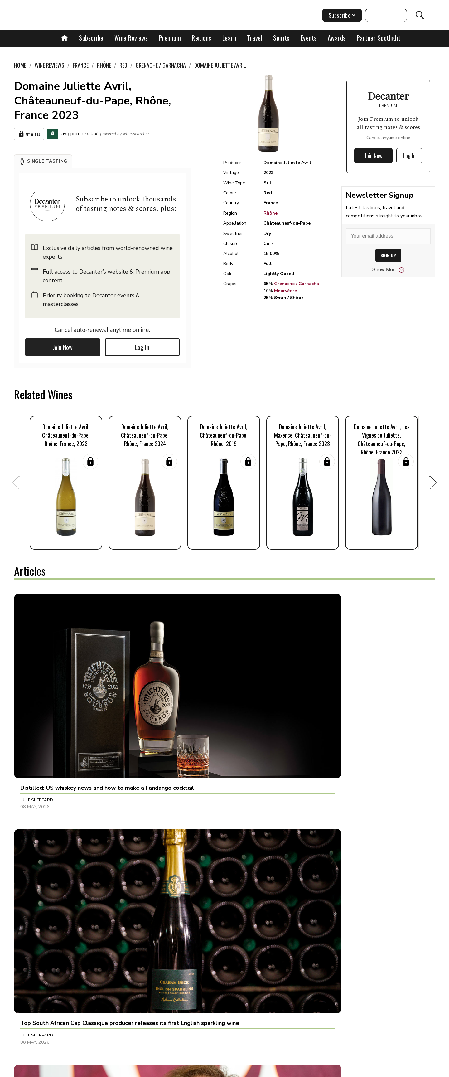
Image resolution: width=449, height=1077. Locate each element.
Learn (229, 37)
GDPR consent (322, 1070)
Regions (201, 37)
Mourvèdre (285, 291)
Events (309, 37)
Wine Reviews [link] (49, 65)
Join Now (63, 345)
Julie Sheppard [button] (36, 692)
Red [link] (123, 65)
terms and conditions (279, 1070)
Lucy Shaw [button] (32, 951)
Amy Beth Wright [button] (317, 951)
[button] (43, 159)
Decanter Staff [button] (315, 821)
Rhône (270, 213)
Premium (170, 37)
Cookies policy (198, 1070)
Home (20, 65)
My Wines (29, 133)
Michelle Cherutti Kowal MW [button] (53, 821)
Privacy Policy (235, 1070)
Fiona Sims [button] (171, 821)
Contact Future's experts (151, 1070)
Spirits (281, 37)
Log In (142, 345)
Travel (254, 37)
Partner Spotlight (379, 37)
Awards (337, 37)
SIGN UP (388, 255)
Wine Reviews (131, 37)
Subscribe (91, 37)
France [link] (81, 65)
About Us (108, 1070)
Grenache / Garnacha (296, 284)
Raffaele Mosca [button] (177, 951)
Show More (388, 270)
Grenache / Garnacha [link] (161, 65)
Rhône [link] (104, 65)
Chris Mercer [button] (313, 692)
